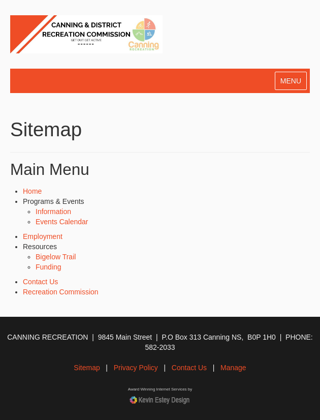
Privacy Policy (136, 368)
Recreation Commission (61, 292)
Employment (42, 236)
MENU (290, 81)
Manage (233, 368)
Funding (48, 267)
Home (32, 191)
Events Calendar (62, 222)
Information (53, 211)
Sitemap (87, 368)
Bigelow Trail (56, 257)
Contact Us (40, 282)
